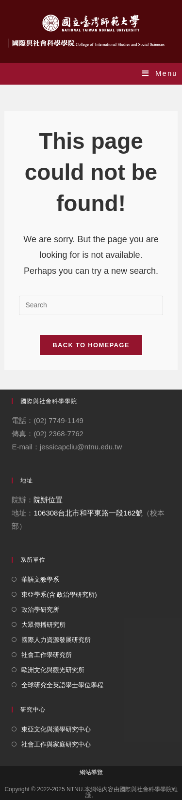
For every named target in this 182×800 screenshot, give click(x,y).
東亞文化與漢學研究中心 (56, 729)
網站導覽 (91, 772)
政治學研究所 (40, 609)
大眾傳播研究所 (43, 624)
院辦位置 (48, 500)
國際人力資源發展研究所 (56, 639)
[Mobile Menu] (160, 73)
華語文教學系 (40, 579)
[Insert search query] (91, 305)
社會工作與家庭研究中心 (56, 744)
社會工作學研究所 (46, 654)
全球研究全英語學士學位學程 (62, 685)
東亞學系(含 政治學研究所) (59, 594)
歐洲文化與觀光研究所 (52, 670)
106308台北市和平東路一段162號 (88, 513)
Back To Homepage (90, 345)
